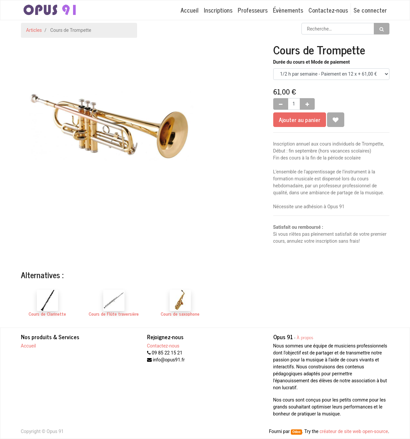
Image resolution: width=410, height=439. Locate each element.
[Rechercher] (381, 28)
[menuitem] (189, 10)
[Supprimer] (280, 104)
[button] (335, 119)
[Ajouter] (307, 104)
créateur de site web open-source (354, 431)
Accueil (28, 345)
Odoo (296, 432)
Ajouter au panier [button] (299, 119)
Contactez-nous (163, 345)
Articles (34, 30)
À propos (305, 337)
